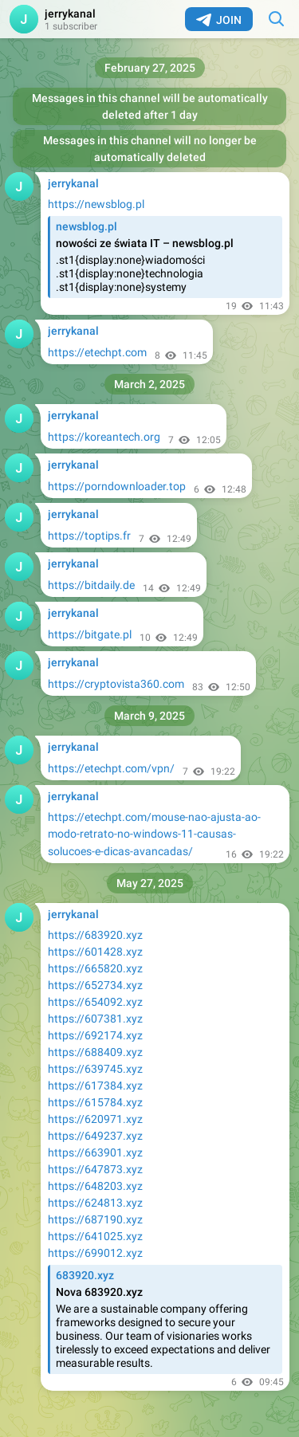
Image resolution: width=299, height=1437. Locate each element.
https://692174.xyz (95, 1035)
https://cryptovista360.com (116, 683)
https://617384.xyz (95, 1085)
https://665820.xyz (95, 968)
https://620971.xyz (95, 1119)
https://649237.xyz (95, 1135)
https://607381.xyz (95, 1018)
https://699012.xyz (95, 1253)
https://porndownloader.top (117, 486)
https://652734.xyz (95, 985)
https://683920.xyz (95, 935)
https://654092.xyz (95, 1001)
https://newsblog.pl (96, 204)
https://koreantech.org (104, 436)
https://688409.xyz (95, 1052)
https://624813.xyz (95, 1202)
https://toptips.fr (89, 535)
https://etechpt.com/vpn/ (111, 768)
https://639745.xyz (95, 1068)
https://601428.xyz (95, 951)
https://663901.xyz (95, 1152)
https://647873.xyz (95, 1169)
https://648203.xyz (95, 1186)
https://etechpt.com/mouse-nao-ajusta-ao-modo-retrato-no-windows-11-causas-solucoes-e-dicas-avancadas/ (154, 834)
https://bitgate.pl (90, 634)
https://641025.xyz (95, 1236)
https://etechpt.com (97, 352)
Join (219, 20)
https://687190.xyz (95, 1219)
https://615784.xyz (95, 1102)
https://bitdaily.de (91, 585)
